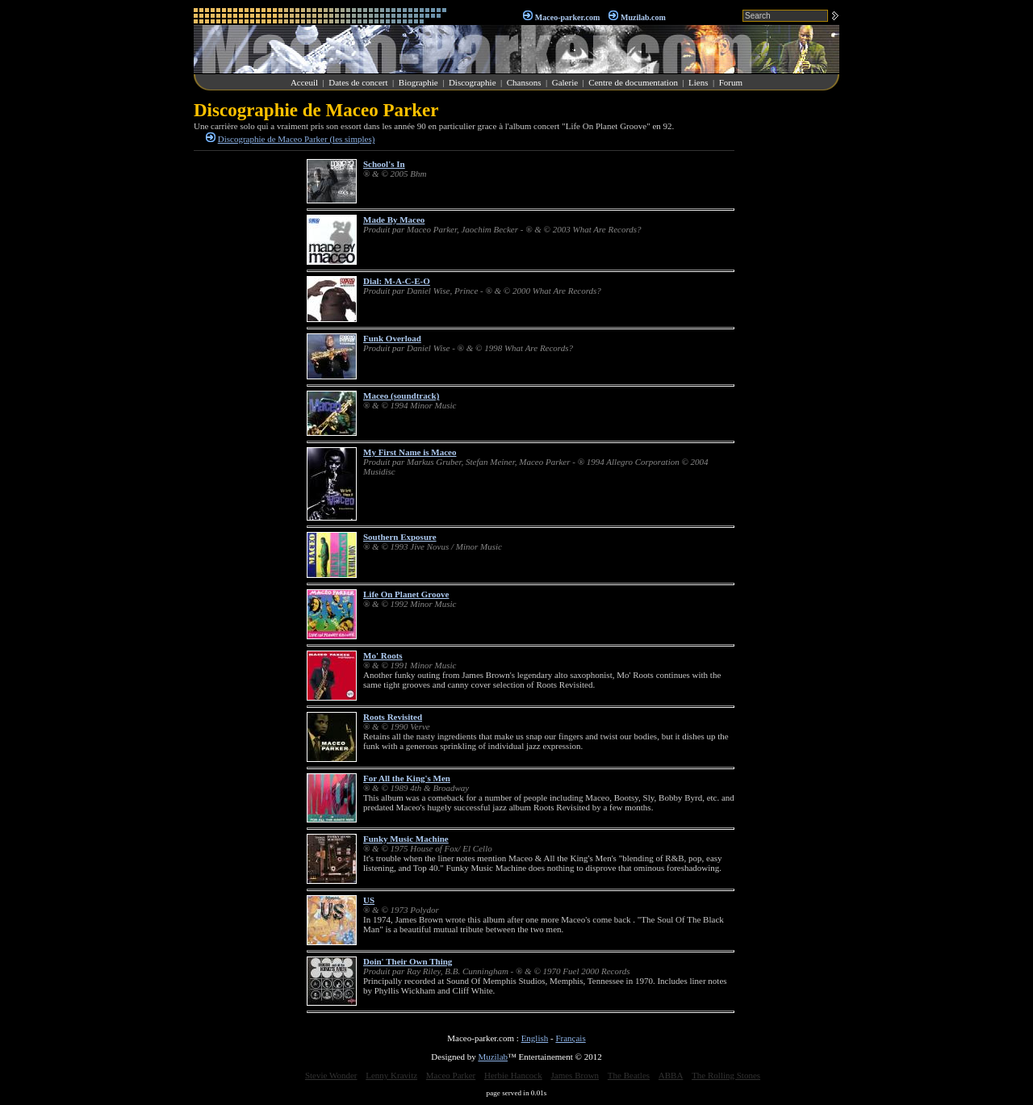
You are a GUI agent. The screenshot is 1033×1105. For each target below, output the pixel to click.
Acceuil (304, 82)
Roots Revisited (392, 717)
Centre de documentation (633, 82)
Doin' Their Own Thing (407, 961)
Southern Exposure (400, 537)
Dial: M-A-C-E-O (396, 281)
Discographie (472, 82)
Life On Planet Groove (406, 594)
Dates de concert (357, 82)
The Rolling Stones (726, 1075)
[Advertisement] (790, 342)
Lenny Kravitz (391, 1075)
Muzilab (493, 1056)
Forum (730, 82)
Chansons (524, 82)
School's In (384, 164)
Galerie (565, 82)
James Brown (575, 1075)
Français (570, 1038)
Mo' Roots (383, 655)
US (368, 900)
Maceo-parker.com (567, 17)
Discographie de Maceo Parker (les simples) (296, 139)
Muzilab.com (643, 17)
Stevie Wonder (331, 1075)
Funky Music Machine (406, 838)
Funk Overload (392, 338)
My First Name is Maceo (409, 452)
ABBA (671, 1075)
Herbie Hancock (513, 1075)
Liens (698, 82)
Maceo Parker (450, 1075)
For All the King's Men (406, 778)
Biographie (418, 82)
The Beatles (629, 1075)
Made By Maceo (393, 219)
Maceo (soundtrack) (401, 395)
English (535, 1038)
